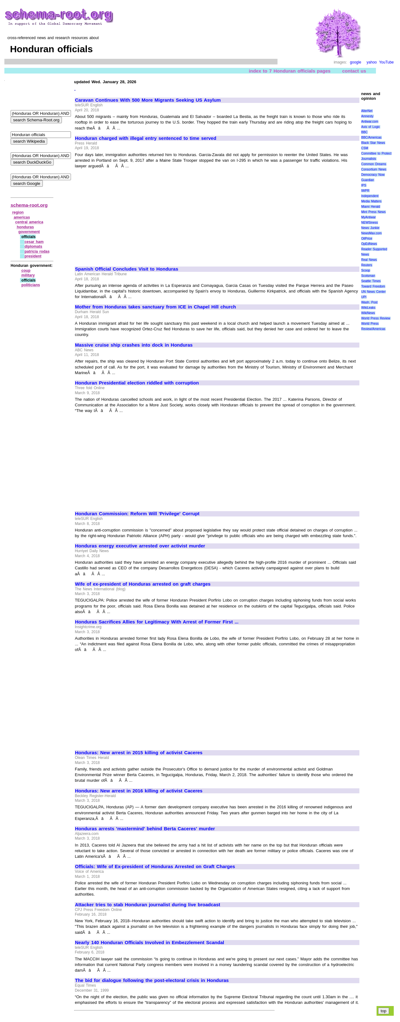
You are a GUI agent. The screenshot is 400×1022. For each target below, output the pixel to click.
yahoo (372, 62)
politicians (31, 285)
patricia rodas (36, 251)
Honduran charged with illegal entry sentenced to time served (145, 138)
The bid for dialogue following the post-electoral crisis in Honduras (152, 980)
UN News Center (373, 291)
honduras (25, 227)
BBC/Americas (371, 137)
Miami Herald (370, 206)
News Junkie (370, 228)
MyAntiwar (368, 217)
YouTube (386, 62)
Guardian (367, 180)
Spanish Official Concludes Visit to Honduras (126, 269)
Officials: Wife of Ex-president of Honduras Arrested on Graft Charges (155, 866)
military (28, 275)
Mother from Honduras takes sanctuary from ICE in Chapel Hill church (155, 306)
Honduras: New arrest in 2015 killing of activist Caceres (138, 752)
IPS (363, 185)
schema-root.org (29, 205)
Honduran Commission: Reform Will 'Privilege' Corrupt (137, 513)
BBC (364, 132)
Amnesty (367, 116)
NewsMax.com (371, 233)
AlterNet (366, 111)
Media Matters (371, 201)
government (29, 232)
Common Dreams (373, 164)
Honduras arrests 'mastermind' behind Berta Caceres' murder (145, 828)
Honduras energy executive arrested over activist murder (140, 545)
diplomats (33, 246)
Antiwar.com (369, 121)
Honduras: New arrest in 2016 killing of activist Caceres (138, 790)
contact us (354, 71)
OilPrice (366, 238)
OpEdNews (369, 244)
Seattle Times (371, 281)
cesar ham (33, 242)
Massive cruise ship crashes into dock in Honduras (133, 345)
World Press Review (375, 318)
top (384, 1011)
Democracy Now (373, 174)
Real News (369, 260)
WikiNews (368, 313)
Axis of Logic (370, 127)
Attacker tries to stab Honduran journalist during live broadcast (147, 904)
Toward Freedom (373, 286)
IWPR (365, 190)
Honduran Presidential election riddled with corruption (137, 382)
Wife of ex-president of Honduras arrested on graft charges (143, 584)
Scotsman (368, 275)
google (355, 62)
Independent (370, 196)
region (18, 212)
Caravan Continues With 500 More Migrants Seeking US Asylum (148, 100)
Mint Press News (373, 212)
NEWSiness (369, 222)
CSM (364, 148)
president (32, 256)
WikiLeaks (368, 307)
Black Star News (373, 143)
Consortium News (374, 169)
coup (26, 270)
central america (29, 222)
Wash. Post (369, 302)
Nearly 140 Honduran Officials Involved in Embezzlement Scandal (149, 942)
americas (22, 217)
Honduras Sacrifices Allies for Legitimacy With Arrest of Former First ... (156, 621)
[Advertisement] (127, 214)
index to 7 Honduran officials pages (289, 71)
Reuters (366, 265)
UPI (364, 297)
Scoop (365, 270)
